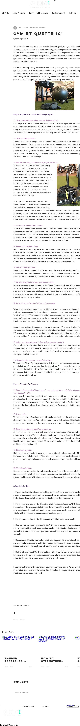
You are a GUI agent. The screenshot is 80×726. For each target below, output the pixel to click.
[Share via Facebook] (14, 613)
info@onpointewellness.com (55, 713)
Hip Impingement (58, 13)
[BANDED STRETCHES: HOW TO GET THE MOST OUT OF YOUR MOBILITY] (18, 645)
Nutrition (72, 13)
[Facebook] (12, 723)
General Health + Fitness (38, 13)
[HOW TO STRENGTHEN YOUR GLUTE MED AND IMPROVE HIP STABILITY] (55, 645)
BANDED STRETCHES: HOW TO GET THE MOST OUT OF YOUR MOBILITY (18, 659)
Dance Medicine (19, 13)
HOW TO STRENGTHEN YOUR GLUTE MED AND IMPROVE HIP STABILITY (54, 659)
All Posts (5, 13)
